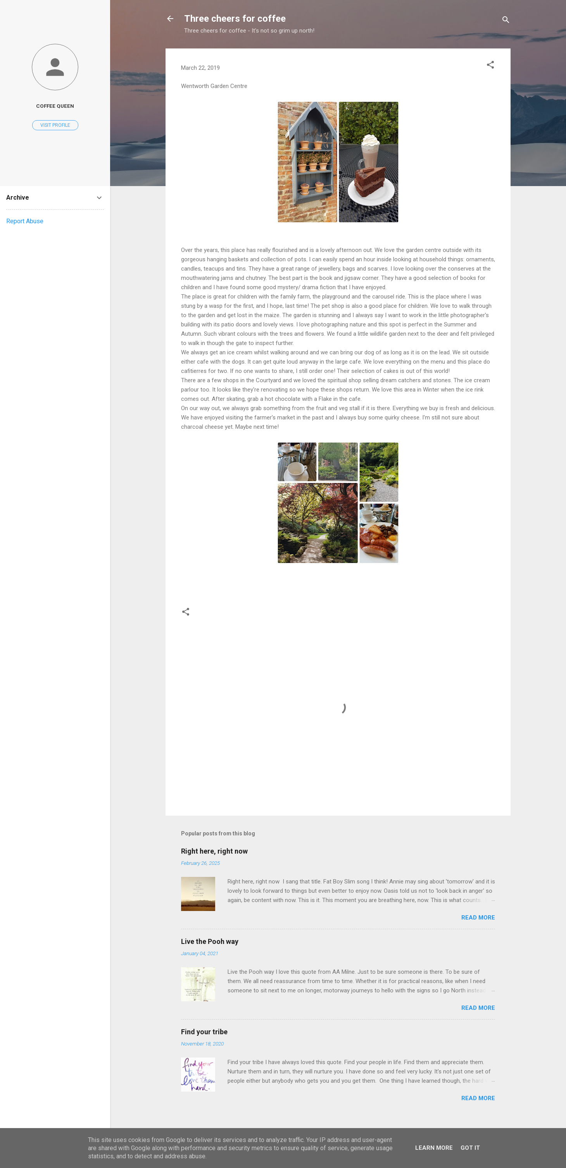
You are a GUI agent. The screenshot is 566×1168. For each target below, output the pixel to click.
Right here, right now (214, 851)
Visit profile (55, 125)
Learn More (434, 1147)
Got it (470, 1147)
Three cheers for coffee (235, 18)
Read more (478, 917)
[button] (490, 66)
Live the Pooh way (209, 941)
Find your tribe (204, 1032)
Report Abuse (24, 221)
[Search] (506, 21)
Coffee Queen (55, 106)
